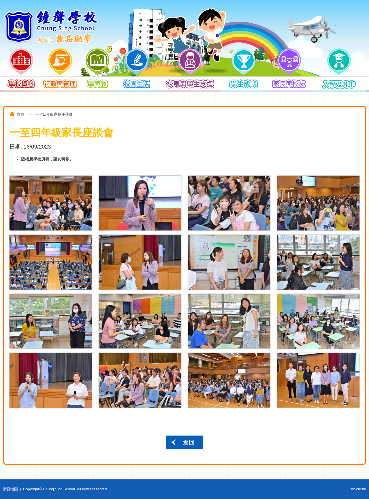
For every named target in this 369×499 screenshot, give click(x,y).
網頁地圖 (10, 489)
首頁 (20, 114)
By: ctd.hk (358, 489)
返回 (189, 442)
